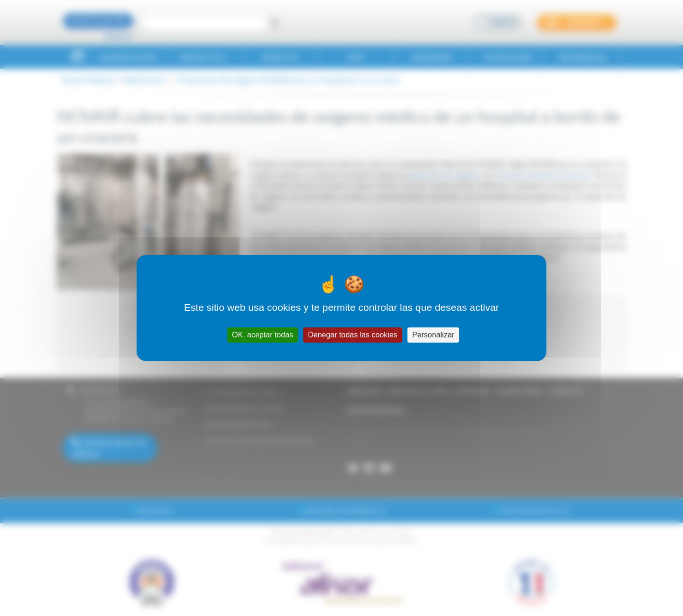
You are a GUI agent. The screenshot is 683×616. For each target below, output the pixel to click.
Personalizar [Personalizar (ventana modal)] (433, 335)
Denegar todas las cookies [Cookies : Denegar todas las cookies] (352, 335)
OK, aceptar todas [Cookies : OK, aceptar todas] (262, 335)
